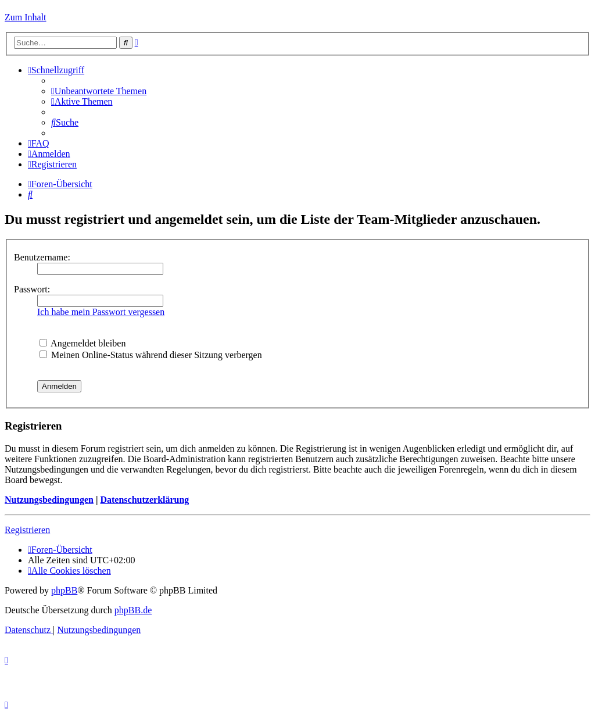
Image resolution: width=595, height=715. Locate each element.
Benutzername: (42, 257)
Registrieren (27, 530)
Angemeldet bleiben (83, 343)
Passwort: (32, 289)
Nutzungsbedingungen (49, 500)
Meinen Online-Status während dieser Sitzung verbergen (151, 355)
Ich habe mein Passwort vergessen (100, 312)
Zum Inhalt (25, 17)
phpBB (64, 590)
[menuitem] (98, 91)
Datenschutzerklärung (144, 500)
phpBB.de (133, 610)
